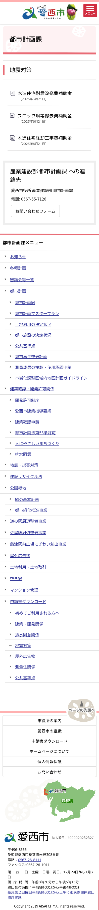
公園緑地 (18, 488)
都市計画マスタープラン (37, 313)
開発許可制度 (27, 400)
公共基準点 (25, 346)
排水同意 (23, 454)
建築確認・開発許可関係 (32, 389)
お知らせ (18, 256)
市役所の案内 (49, 720)
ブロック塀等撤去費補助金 (45, 117)
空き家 (16, 578)
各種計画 (18, 268)
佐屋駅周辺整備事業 (28, 532)
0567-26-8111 (29, 859)
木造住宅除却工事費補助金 (45, 140)
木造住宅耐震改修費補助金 (45, 95)
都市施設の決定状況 (33, 335)
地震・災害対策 (24, 465)
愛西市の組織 (49, 731)
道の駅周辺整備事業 (28, 521)
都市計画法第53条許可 (35, 433)
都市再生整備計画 (31, 356)
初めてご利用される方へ (37, 613)
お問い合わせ (49, 772)
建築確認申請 (27, 422)
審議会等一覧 (22, 279)
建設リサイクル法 (26, 476)
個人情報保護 (49, 761)
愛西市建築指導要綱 (33, 411)
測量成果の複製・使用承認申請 (43, 367)
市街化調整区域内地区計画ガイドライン (51, 378)
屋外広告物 (20, 555)
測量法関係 (25, 667)
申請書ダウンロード (28, 601)
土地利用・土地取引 (28, 567)
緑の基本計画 (27, 499)
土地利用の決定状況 (33, 324)
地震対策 (23, 645)
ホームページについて (50, 751)
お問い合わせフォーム (35, 211)
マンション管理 (24, 590)
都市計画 (18, 291)
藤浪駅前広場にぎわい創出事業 (38, 544)
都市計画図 (25, 302)
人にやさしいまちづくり (37, 443)
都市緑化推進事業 (31, 510)
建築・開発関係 (29, 624)
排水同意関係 (27, 635)
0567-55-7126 (33, 199)
